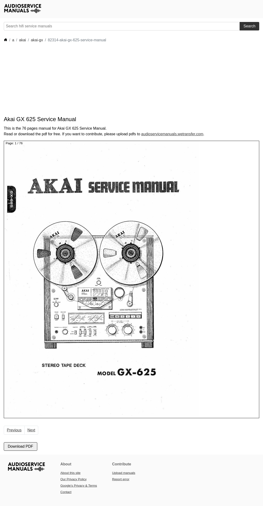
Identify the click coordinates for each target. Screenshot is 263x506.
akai (22, 40)
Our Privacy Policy (73, 479)
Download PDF (20, 446)
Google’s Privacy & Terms (78, 485)
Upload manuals (123, 473)
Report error (120, 479)
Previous (14, 430)
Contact (65, 492)
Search (249, 26)
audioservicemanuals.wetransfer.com (172, 134)
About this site (70, 473)
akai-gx (37, 40)
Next (31, 430)
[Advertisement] (89, 79)
